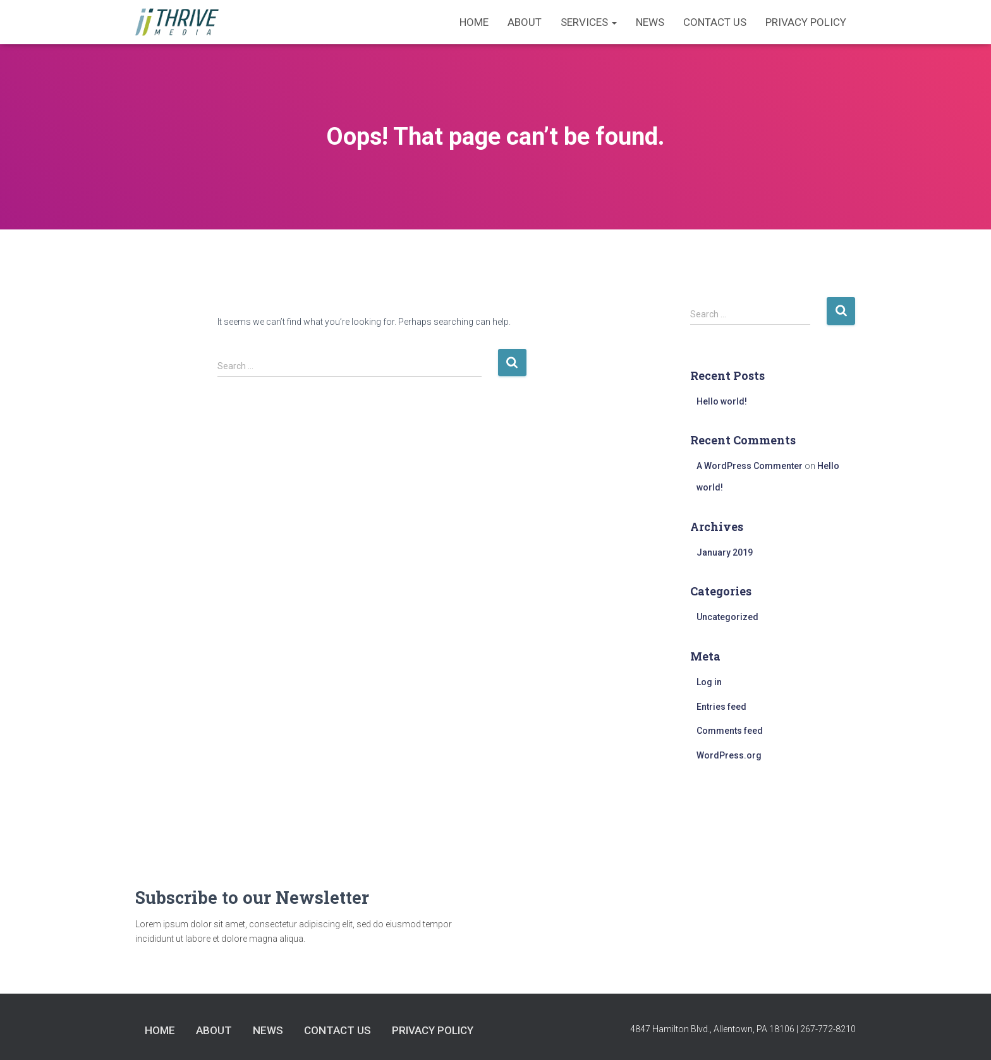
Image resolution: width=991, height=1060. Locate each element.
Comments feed (729, 731)
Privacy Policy (805, 22)
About (525, 22)
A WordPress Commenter (749, 466)
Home (474, 22)
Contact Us (714, 22)
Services (589, 22)
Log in (709, 682)
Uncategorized (727, 617)
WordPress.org (729, 755)
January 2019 (724, 552)
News (650, 22)
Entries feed (721, 707)
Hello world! (721, 401)
